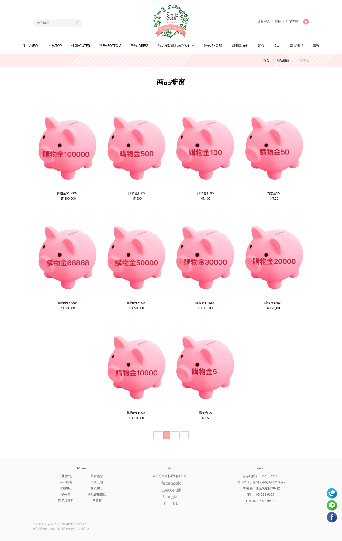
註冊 (278, 21)
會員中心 (97, 488)
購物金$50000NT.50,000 (136, 259)
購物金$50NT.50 (274, 149)
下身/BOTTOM (110, 45)
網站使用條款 (97, 494)
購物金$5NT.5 (205, 368)
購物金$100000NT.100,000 (67, 149)
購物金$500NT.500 (136, 149)
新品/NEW (30, 45)
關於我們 (66, 476)
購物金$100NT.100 (205, 149)
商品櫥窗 (283, 60)
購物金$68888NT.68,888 (67, 259)
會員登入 (264, 21)
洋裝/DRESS (139, 45)
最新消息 (97, 476)
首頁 (266, 60)
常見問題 (97, 482)
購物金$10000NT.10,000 (136, 368)
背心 (261, 45)
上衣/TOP (55, 45)
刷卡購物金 (240, 45)
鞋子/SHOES (213, 45)
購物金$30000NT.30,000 (205, 259)
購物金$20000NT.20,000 (274, 259)
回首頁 (97, 500)
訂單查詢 (292, 21)
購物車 (66, 494)
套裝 (316, 45)
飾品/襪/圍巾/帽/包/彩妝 (176, 45)
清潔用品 (296, 45)
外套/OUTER (80, 45)
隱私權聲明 (66, 500)
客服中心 (66, 488)
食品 (277, 45)
